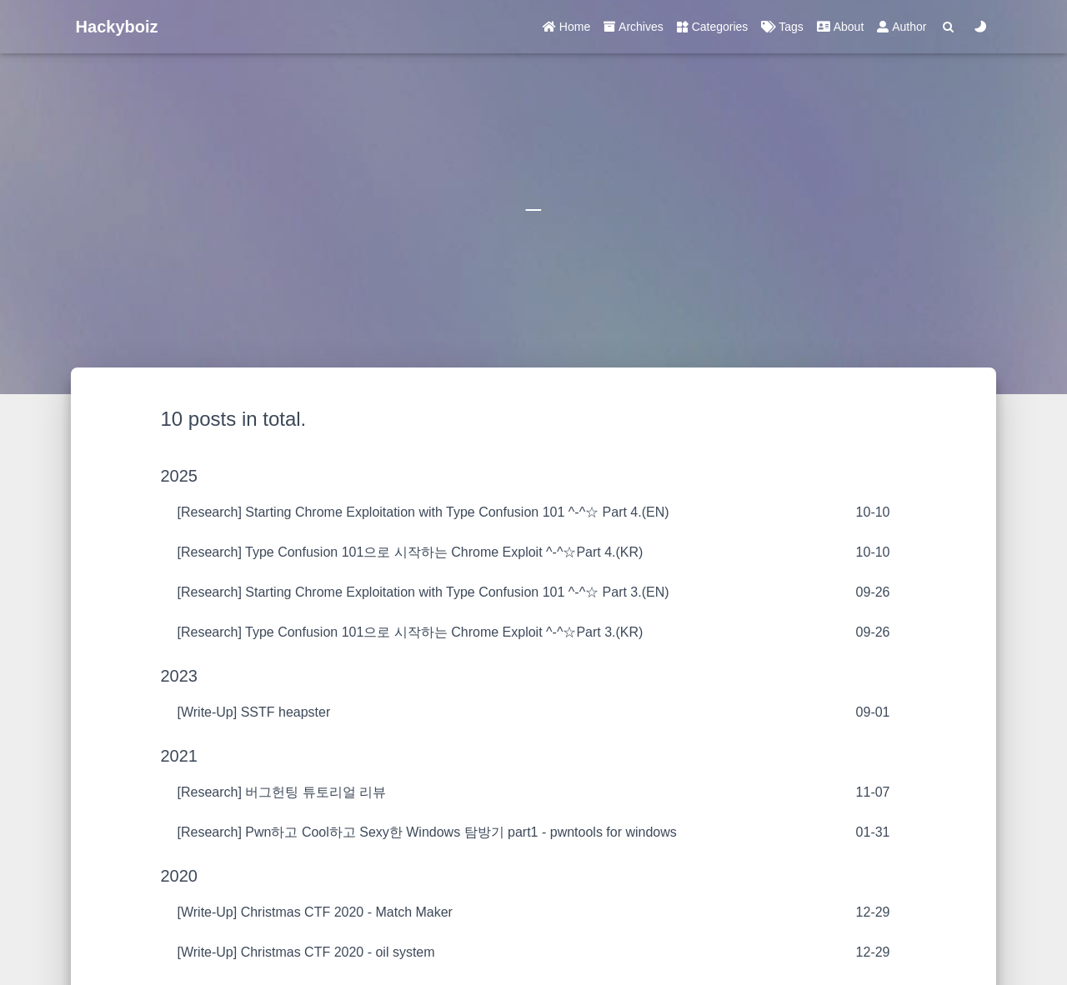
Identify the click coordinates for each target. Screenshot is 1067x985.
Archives (634, 26)
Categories (713, 26)
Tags (782, 26)
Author (901, 26)
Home (566, 26)
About (840, 26)
